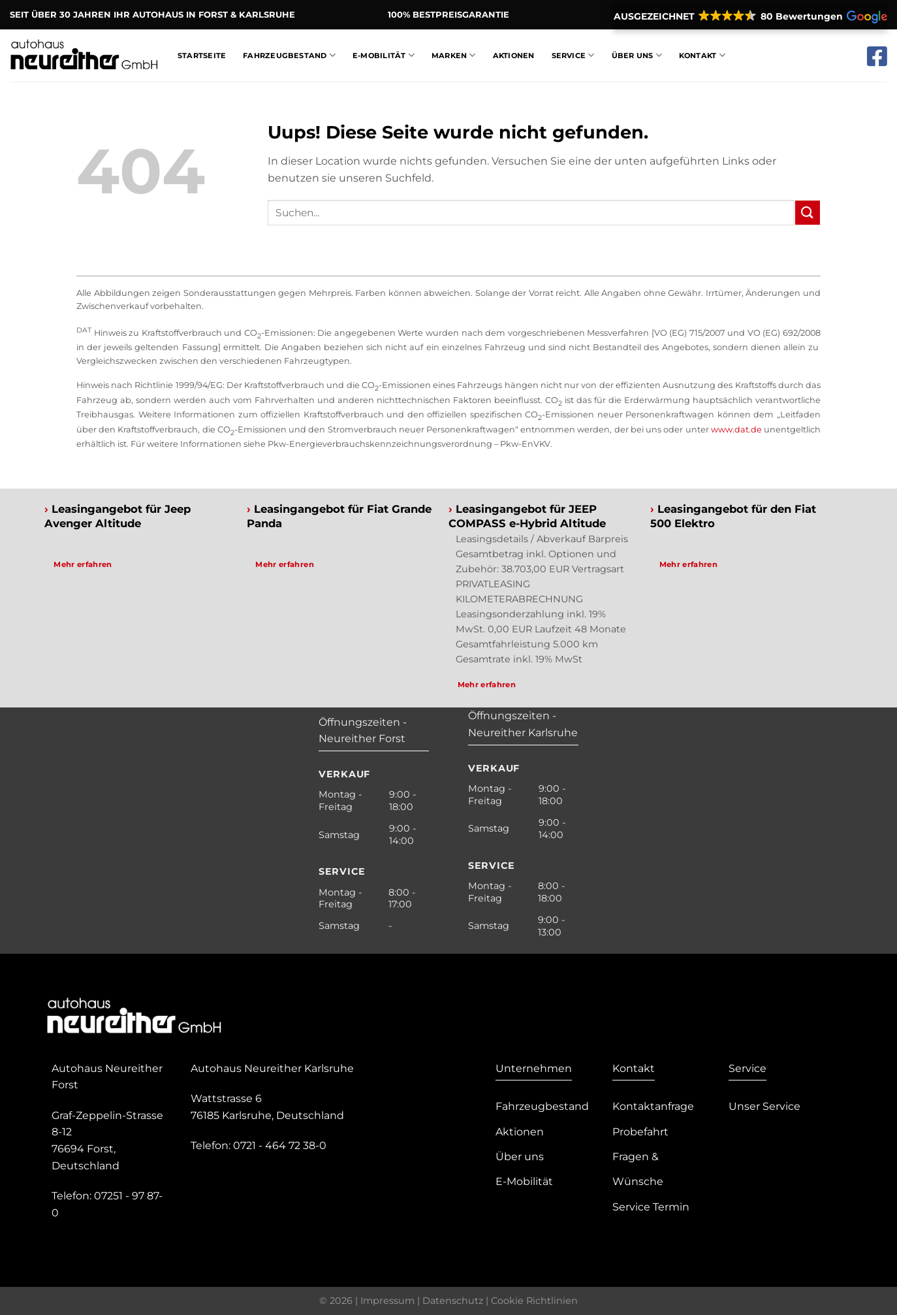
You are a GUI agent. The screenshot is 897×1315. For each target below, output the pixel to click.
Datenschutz (452, 1301)
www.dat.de (736, 429)
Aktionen (514, 55)
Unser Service (764, 1106)
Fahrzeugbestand (289, 55)
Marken (454, 55)
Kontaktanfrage (653, 1106)
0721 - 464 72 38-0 (279, 1145)
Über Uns (637, 55)
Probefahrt (640, 1132)
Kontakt (702, 55)
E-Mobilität (384, 55)
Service (573, 55)
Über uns (520, 1156)
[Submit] (808, 212)
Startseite (202, 55)
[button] (749, 16)
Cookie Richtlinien (534, 1301)
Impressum (387, 1301)
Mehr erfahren (83, 564)
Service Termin (650, 1207)
